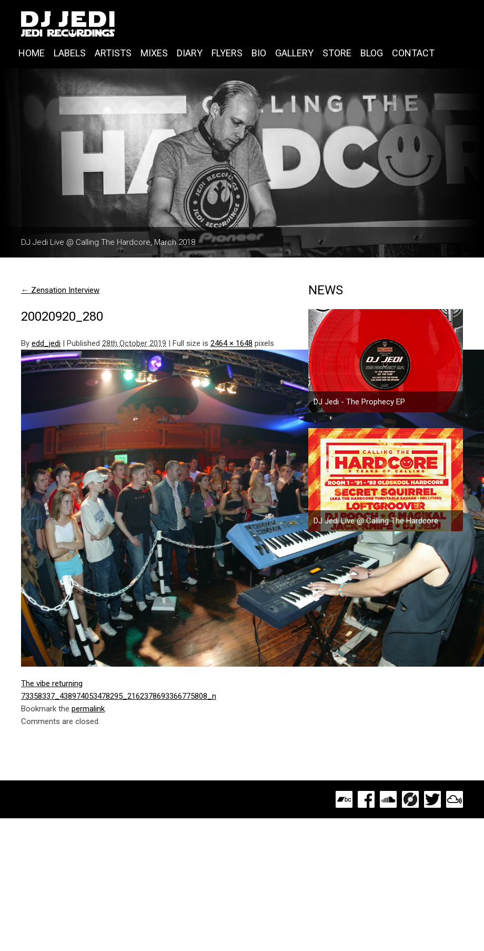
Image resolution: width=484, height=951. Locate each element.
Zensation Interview (60, 290)
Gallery (294, 52)
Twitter (432, 799)
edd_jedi (46, 343)
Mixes (154, 52)
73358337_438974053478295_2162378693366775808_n (118, 696)
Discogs (410, 799)
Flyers (227, 52)
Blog (371, 52)
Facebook (366, 799)
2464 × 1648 (231, 343)
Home (31, 52)
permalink (88, 709)
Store (336, 52)
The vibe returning (52, 683)
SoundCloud (388, 799)
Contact (413, 52)
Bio (258, 52)
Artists (113, 52)
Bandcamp (344, 799)
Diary (190, 52)
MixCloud (454, 799)
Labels (70, 52)
